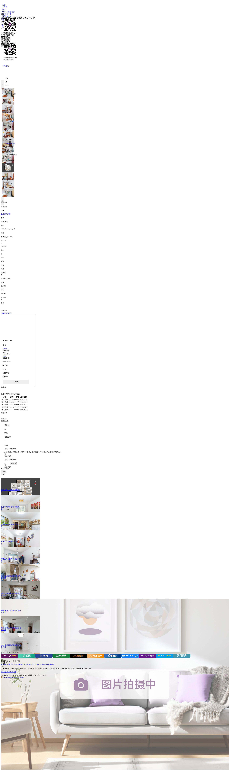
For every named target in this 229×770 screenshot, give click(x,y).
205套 (5, 349)
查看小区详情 (6, 313)
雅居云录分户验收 (47, 664)
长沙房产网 (5, 664)
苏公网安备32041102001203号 (13, 677)
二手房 (4, 471)
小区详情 (16, 382)
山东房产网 (21, 664)
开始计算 (13, 463)
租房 (3, 474)
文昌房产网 (37, 664)
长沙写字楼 (13, 664)
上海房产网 (29, 664)
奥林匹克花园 (10, 143)
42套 (4, 356)
